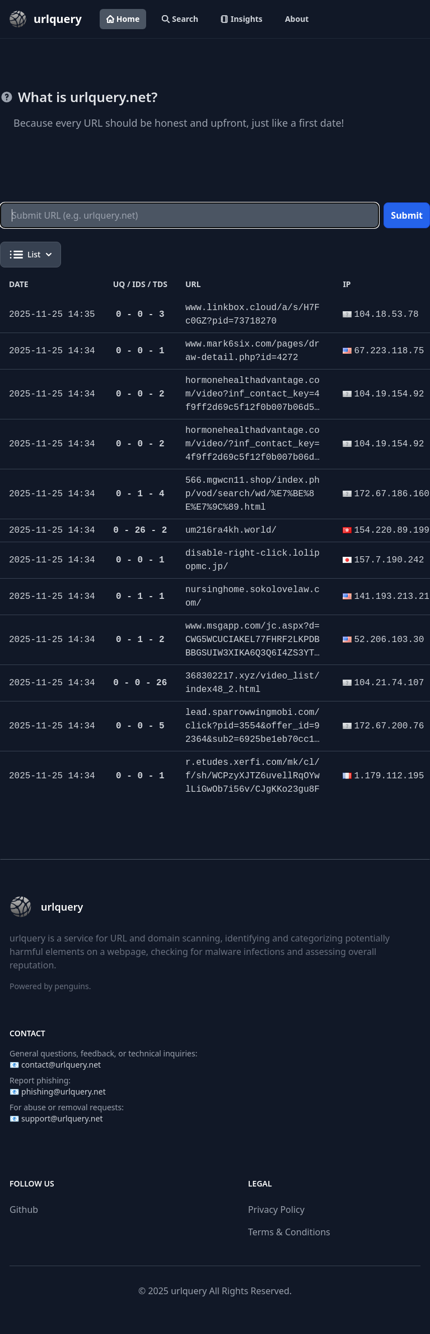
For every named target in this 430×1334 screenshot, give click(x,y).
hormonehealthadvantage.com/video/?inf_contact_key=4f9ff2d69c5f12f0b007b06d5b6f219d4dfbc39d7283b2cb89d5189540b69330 (252, 458)
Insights (242, 18)
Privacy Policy (276, 1209)
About (297, 18)
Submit (407, 215)
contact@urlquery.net (61, 1064)
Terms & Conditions (289, 1232)
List (31, 254)
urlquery (189, 1291)
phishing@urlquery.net (63, 1091)
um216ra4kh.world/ (231, 530)
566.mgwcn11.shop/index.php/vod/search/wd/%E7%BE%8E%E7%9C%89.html (252, 494)
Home (122, 18)
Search (180, 18)
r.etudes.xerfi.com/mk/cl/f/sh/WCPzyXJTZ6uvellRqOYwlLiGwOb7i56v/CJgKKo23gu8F (252, 776)
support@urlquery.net (61, 1118)
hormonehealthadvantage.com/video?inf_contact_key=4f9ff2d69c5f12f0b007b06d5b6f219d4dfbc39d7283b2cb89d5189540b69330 (252, 408)
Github (24, 1209)
